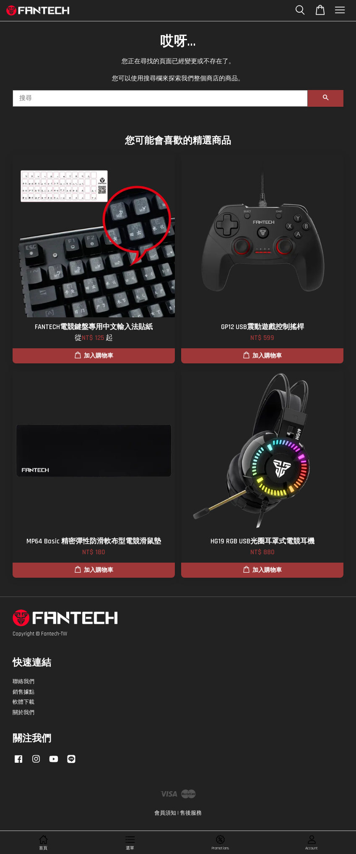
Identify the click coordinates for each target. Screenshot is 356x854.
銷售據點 (23, 692)
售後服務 (191, 813)
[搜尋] (160, 98)
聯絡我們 (23, 681)
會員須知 (165, 813)
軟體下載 (23, 702)
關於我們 (23, 712)
